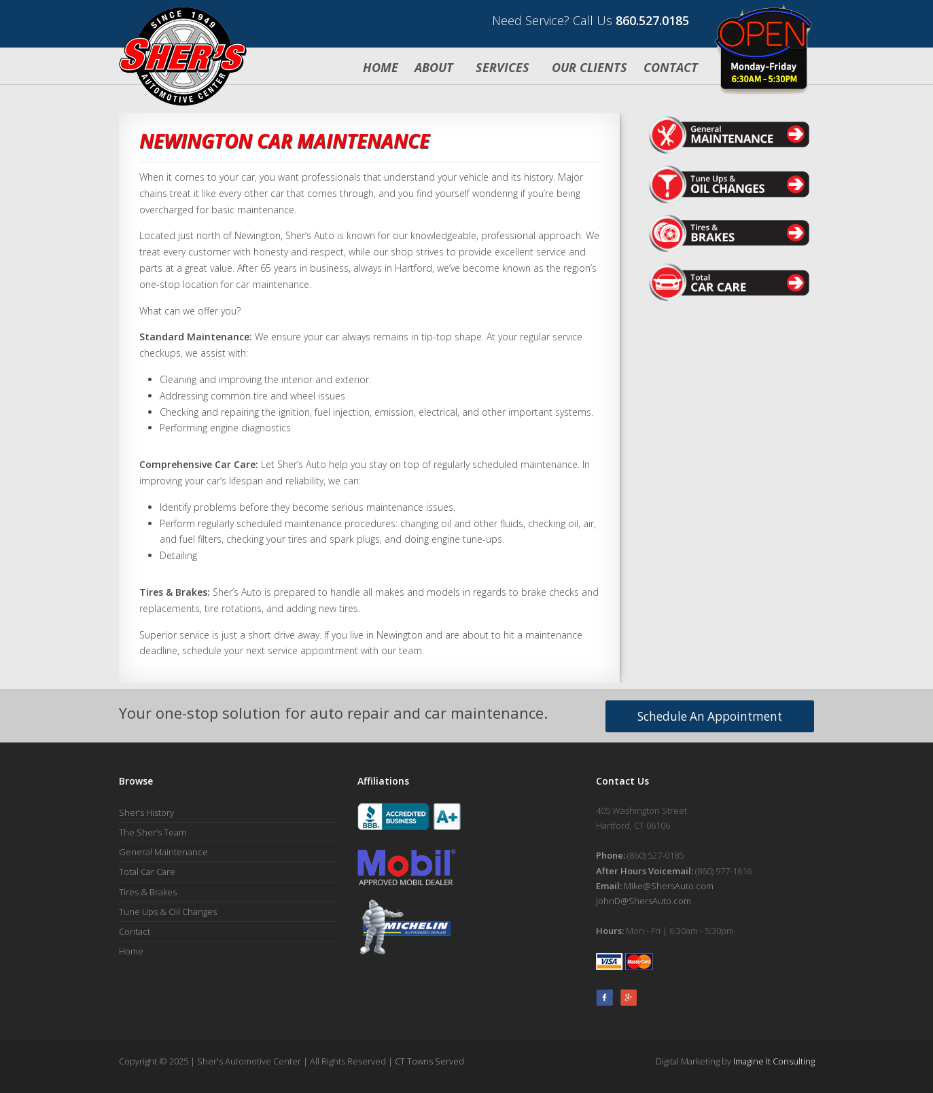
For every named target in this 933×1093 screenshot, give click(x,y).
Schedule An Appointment (709, 716)
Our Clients (589, 67)
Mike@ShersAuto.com (669, 886)
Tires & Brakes (148, 892)
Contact (671, 67)
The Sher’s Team (152, 832)
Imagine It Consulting (774, 1061)
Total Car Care (147, 871)
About (436, 67)
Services (504, 67)
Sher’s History (146, 812)
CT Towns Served (429, 1061)
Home (380, 67)
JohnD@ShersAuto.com (643, 901)
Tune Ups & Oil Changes (168, 912)
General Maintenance (163, 852)
